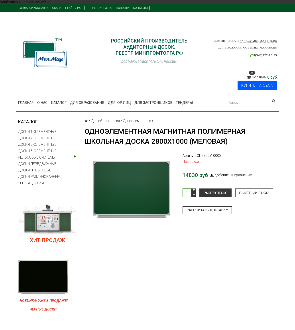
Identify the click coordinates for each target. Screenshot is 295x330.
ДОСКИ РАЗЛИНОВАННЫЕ (39, 177)
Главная (26, 103)
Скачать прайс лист (67, 8)
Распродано (215, 193)
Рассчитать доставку (207, 210)
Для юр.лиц (119, 103)
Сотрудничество (99, 8)
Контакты (140, 8)
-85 (274, 55)
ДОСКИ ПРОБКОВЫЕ (34, 170)
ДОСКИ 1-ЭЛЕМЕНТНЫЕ (37, 132)
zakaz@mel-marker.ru (258, 41)
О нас (42, 103)
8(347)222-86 (262, 55)
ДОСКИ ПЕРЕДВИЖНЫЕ (37, 164)
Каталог (59, 103)
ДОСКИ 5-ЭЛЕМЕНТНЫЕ (37, 151)
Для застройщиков (153, 103)
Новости (122, 8)
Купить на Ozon (257, 85)
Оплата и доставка (34, 8)
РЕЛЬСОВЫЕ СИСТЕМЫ (36, 157)
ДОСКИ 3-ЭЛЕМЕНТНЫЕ (37, 144)
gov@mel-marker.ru (260, 47)
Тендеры (184, 103)
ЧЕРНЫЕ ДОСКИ (31, 183)
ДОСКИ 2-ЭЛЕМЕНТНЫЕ (37, 138)
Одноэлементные (137, 121)
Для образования (87, 103)
